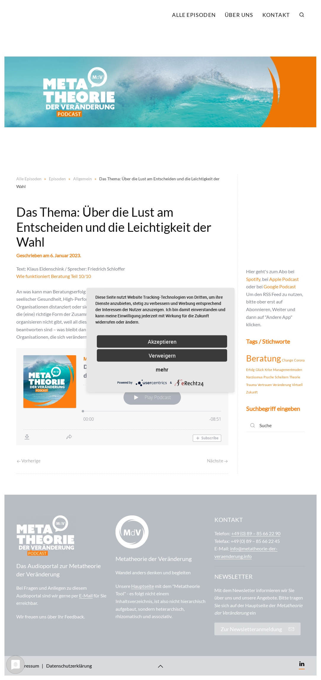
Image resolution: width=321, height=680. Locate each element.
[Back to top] (160, 666)
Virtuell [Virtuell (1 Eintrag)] (297, 385)
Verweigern (162, 355)
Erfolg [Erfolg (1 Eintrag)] (250, 370)
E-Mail (86, 595)
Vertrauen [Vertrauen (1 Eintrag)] (265, 385)
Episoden (57, 178)
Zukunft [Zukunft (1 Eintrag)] (252, 392)
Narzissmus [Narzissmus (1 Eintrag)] (254, 377)
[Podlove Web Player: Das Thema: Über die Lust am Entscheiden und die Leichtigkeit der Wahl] (122, 396)
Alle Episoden (194, 15)
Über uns (239, 15)
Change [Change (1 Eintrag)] (287, 360)
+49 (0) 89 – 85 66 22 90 (255, 533)
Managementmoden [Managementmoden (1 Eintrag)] (287, 370)
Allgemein (82, 178)
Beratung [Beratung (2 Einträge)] (263, 358)
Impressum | (29, 665)
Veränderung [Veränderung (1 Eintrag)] (282, 385)
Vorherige (29, 460)
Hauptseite (142, 586)
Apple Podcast (284, 279)
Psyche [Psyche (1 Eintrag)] (269, 377)
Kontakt (276, 15)
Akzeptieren (162, 341)
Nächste (217, 460)
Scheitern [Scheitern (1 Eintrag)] (281, 377)
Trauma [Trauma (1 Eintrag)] (251, 385)
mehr (162, 369)
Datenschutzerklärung (69, 665)
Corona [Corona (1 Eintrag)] (299, 360)
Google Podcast (280, 286)
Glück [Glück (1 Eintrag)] (260, 370)
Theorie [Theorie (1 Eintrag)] (294, 377)
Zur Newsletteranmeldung (257, 629)
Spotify (253, 279)
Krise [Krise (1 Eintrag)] (268, 370)
